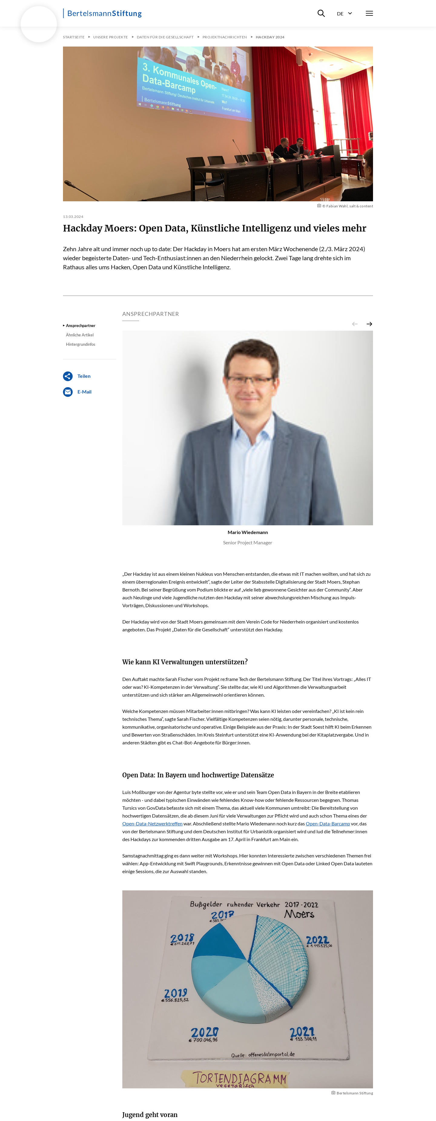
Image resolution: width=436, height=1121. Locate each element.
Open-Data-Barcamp (328, 823)
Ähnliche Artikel (80, 334)
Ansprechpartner (80, 325)
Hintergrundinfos (80, 344)
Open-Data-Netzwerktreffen (152, 823)
